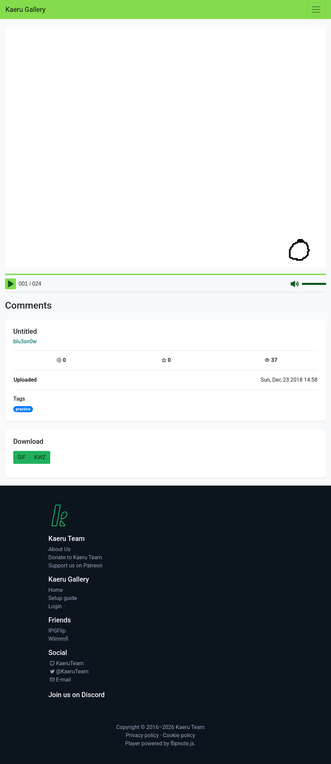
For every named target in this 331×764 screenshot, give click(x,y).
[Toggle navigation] (316, 9)
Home (56, 590)
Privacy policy (142, 735)
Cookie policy (179, 735)
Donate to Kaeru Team (75, 557)
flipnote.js (182, 743)
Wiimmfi (59, 639)
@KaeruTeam (69, 671)
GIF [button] (22, 457)
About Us (60, 549)
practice (23, 409)
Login (55, 606)
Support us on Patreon (76, 565)
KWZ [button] (40, 457)
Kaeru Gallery (25, 9)
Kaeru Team (190, 727)
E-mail (60, 679)
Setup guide (63, 598)
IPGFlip (57, 630)
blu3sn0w (25, 341)
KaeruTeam (66, 663)
